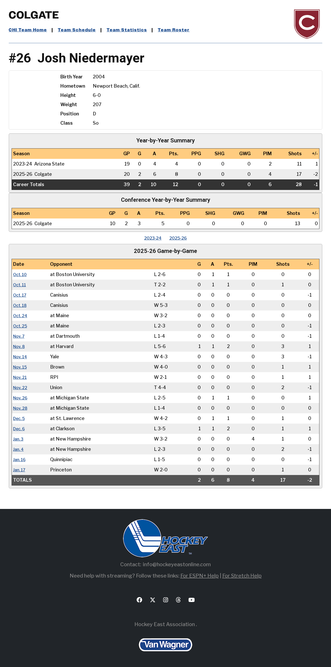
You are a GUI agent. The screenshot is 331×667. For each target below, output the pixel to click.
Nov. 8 (20, 346)
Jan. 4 (19, 449)
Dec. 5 (20, 418)
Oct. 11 (20, 284)
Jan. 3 (19, 439)
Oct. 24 (21, 315)
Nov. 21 (21, 377)
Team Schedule (81, 30)
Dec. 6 (20, 428)
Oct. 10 (21, 274)
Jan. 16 (20, 459)
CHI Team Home (29, 30)
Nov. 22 (21, 387)
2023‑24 (150, 238)
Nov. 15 (21, 367)
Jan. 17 (20, 469)
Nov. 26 (21, 397)
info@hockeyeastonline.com (177, 564)
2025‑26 (180, 238)
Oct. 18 (21, 305)
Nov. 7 (20, 336)
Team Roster (184, 30)
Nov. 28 (21, 408)
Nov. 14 (21, 356)
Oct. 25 (21, 325)
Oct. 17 (21, 295)
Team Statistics (134, 30)
